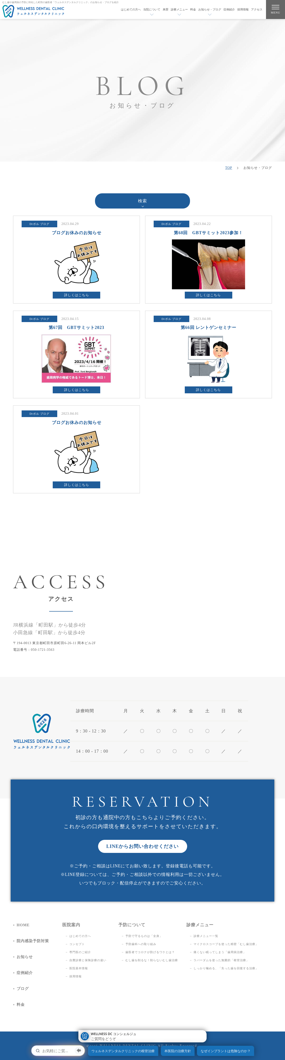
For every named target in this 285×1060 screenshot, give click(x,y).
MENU (275, 10)
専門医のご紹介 (80, 952)
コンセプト (77, 944)
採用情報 (243, 9)
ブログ (23, 989)
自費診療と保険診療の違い (87, 960)
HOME (23, 925)
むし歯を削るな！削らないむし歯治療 (151, 960)
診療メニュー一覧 (206, 936)
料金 (193, 9)
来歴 (165, 9)
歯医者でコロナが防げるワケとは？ (150, 952)
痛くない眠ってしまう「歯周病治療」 (220, 952)
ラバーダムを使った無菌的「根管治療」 (221, 960)
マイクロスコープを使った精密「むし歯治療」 (226, 944)
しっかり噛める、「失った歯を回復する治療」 (226, 968)
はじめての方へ (131, 9)
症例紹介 (229, 9)
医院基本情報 (78, 968)
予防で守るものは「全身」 (143, 936)
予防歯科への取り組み (140, 944)
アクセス (256, 9)
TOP (228, 168)
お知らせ (25, 957)
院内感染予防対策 (33, 941)
